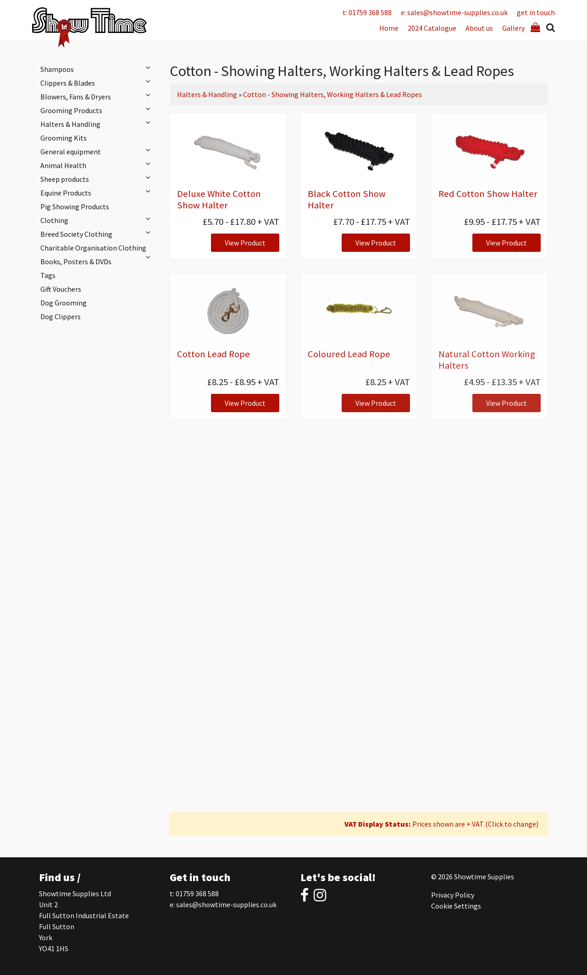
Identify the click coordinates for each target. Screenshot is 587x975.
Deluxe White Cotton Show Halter (219, 199)
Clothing (97, 220)
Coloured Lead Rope (349, 354)
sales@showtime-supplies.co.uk (226, 904)
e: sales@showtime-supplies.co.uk (454, 12)
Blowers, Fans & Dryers (97, 96)
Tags (47, 275)
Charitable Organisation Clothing (97, 249)
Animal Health (97, 165)
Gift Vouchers (60, 289)
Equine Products (97, 192)
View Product (245, 242)
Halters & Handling (97, 124)
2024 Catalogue (432, 28)
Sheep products (97, 179)
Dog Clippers (60, 316)
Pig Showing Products (74, 206)
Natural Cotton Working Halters (486, 359)
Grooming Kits (63, 137)
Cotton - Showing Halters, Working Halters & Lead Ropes (332, 94)
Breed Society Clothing (97, 234)
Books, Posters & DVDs (75, 261)
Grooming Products (97, 110)
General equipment (97, 151)
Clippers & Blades (97, 82)
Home (389, 28)
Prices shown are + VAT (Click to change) (441, 823)
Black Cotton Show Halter (347, 199)
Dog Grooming (63, 302)
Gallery (513, 28)
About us (479, 28)
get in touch (536, 12)
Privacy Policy (452, 894)
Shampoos (97, 69)
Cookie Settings (456, 905)
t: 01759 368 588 (367, 12)
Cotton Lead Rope (213, 354)
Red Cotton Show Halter (487, 194)
